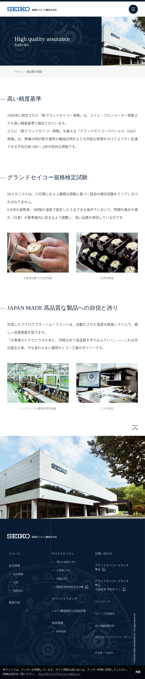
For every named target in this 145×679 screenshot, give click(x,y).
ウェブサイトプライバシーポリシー (113, 638)
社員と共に (62, 578)
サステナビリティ (63, 553)
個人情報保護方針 (105, 625)
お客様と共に (63, 570)
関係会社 (18, 590)
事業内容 (14, 602)
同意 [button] (138, 672)
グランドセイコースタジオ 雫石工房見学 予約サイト (112, 585)
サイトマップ (102, 601)
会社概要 (18, 574)
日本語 (98, 652)
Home (18, 71)
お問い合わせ (103, 553)
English (109, 652)
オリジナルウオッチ (64, 599)
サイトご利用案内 (105, 613)
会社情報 (14, 565)
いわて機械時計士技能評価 (69, 611)
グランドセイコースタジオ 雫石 (112, 567)
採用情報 (57, 623)
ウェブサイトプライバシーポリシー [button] (59, 673)
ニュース (14, 553)
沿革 (15, 582)
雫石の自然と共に (66, 562)
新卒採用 (61, 631)
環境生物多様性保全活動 (69, 587)
